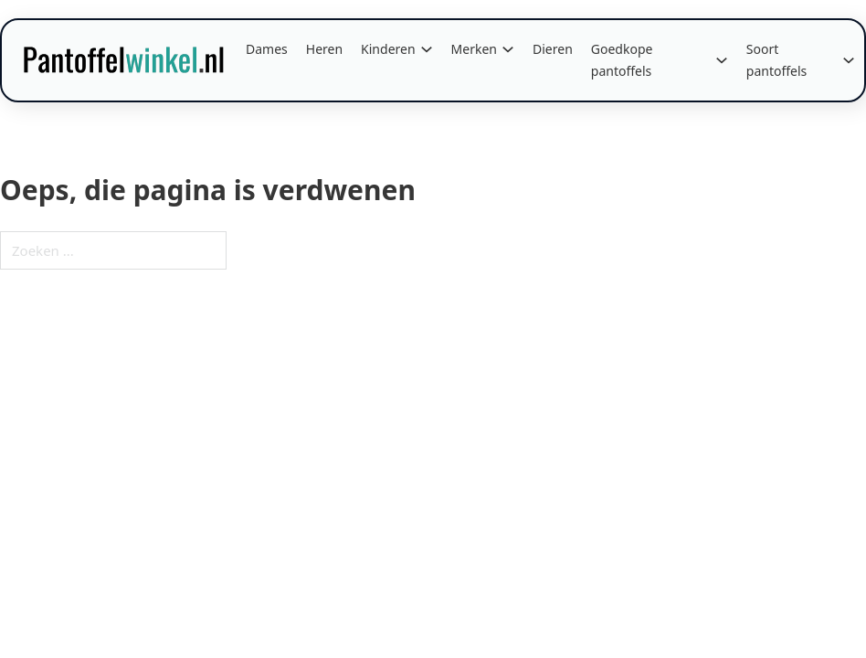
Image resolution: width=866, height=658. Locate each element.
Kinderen (388, 49)
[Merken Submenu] (508, 49)
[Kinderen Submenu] (426, 49)
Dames (267, 49)
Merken (474, 49)
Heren (324, 49)
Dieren (553, 49)
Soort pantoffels (777, 60)
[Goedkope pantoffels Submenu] (721, 60)
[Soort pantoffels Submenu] (848, 60)
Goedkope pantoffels (622, 60)
